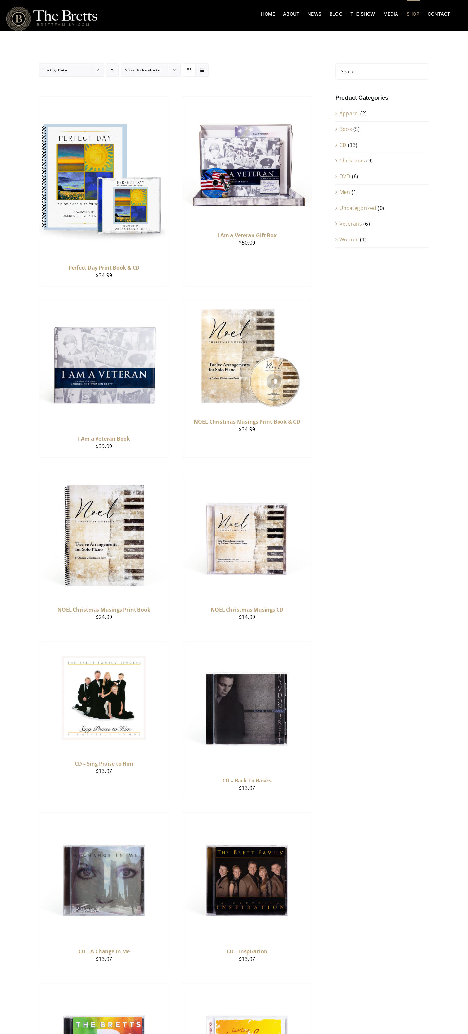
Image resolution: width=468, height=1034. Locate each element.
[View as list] (202, 70)
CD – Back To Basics (247, 780)
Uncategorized (357, 208)
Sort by (55, 70)
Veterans (350, 223)
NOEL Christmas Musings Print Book (104, 609)
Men (344, 192)
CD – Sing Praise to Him (104, 763)
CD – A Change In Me (104, 951)
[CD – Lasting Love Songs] (247, 987)
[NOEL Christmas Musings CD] (247, 475)
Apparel (349, 113)
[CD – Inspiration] (247, 817)
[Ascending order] (112, 70)
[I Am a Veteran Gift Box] (247, 100)
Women (349, 239)
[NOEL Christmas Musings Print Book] (104, 475)
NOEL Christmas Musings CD (247, 609)
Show (142, 70)
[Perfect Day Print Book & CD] (104, 100)
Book (345, 129)
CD (342, 145)
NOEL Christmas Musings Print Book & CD (247, 421)
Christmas (352, 160)
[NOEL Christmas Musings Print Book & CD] (247, 304)
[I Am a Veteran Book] (104, 304)
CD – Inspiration (247, 951)
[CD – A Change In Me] (104, 817)
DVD (345, 176)
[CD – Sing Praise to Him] (104, 646)
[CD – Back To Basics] (247, 646)
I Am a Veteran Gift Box (247, 235)
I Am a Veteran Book (104, 438)
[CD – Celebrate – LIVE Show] (104, 987)
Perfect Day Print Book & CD (104, 267)
